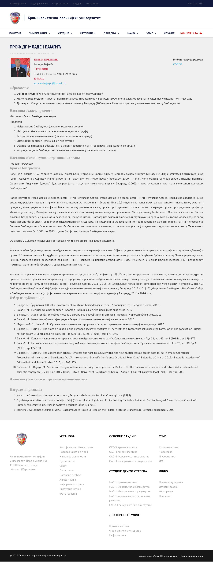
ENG (201, 3)
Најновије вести (18, 3)
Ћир (190, 3)
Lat (195, 3)
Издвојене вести (39, 3)
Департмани (66, 478)
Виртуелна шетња (70, 498)
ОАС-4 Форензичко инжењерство (129, 464)
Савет (63, 474)
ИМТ (162, 469)
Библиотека (191, 33)
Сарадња (110, 33)
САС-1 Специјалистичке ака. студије (130, 514)
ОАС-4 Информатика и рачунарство (130, 469)
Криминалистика (119, 535)
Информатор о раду (71, 493)
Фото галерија (68, 503)
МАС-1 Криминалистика (123, 490)
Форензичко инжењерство (125, 540)
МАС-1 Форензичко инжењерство (129, 495)
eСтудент (77, 3)
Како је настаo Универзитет (76, 454)
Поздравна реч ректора (73, 459)
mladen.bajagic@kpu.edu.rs (50, 84)
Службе (169, 33)
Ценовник (165, 505)
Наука (132, 33)
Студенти (86, 33)
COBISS (177, 64)
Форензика (165, 459)
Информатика (117, 545)
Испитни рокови (168, 495)
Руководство (67, 469)
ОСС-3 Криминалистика (123, 454)
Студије (63, 33)
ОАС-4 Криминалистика (123, 459)
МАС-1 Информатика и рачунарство (131, 500)
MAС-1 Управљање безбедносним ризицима (129, 507)
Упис (150, 33)
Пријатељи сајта (169, 566)
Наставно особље (70, 483)
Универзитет (38, 33)
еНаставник (92, 3)
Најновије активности (72, 464)
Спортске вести (60, 3)
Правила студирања (171, 490)
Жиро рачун (166, 500)
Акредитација (67, 488)
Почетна (15, 33)
